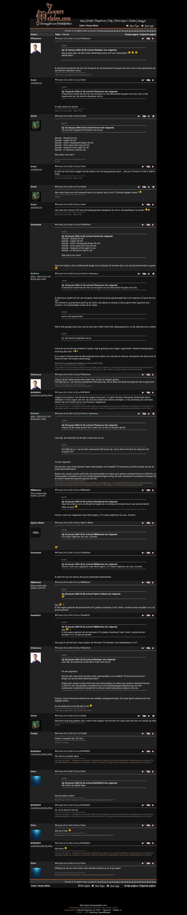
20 (127, 31)
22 (132, 31)
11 (105, 31)
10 (102, 31)
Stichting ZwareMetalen (100, 912)
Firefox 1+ (117, 910)
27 (145, 31)
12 (107, 31)
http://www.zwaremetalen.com (93, 905)
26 (142, 31)
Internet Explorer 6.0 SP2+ (89, 910)
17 (120, 31)
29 (150, 31)
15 (115, 31)
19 (125, 31)
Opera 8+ (107, 910)
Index (82, 25)
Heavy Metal (92, 25)
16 (117, 31)
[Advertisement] (115, 10)
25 (140, 31)
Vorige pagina (131, 34)
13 (110, 31)
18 (122, 31)
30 (152, 31)
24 (137, 31)
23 (135, 31)
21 (130, 31)
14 (112, 31)
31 (155, 31)
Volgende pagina (148, 34)
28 (148, 31)
